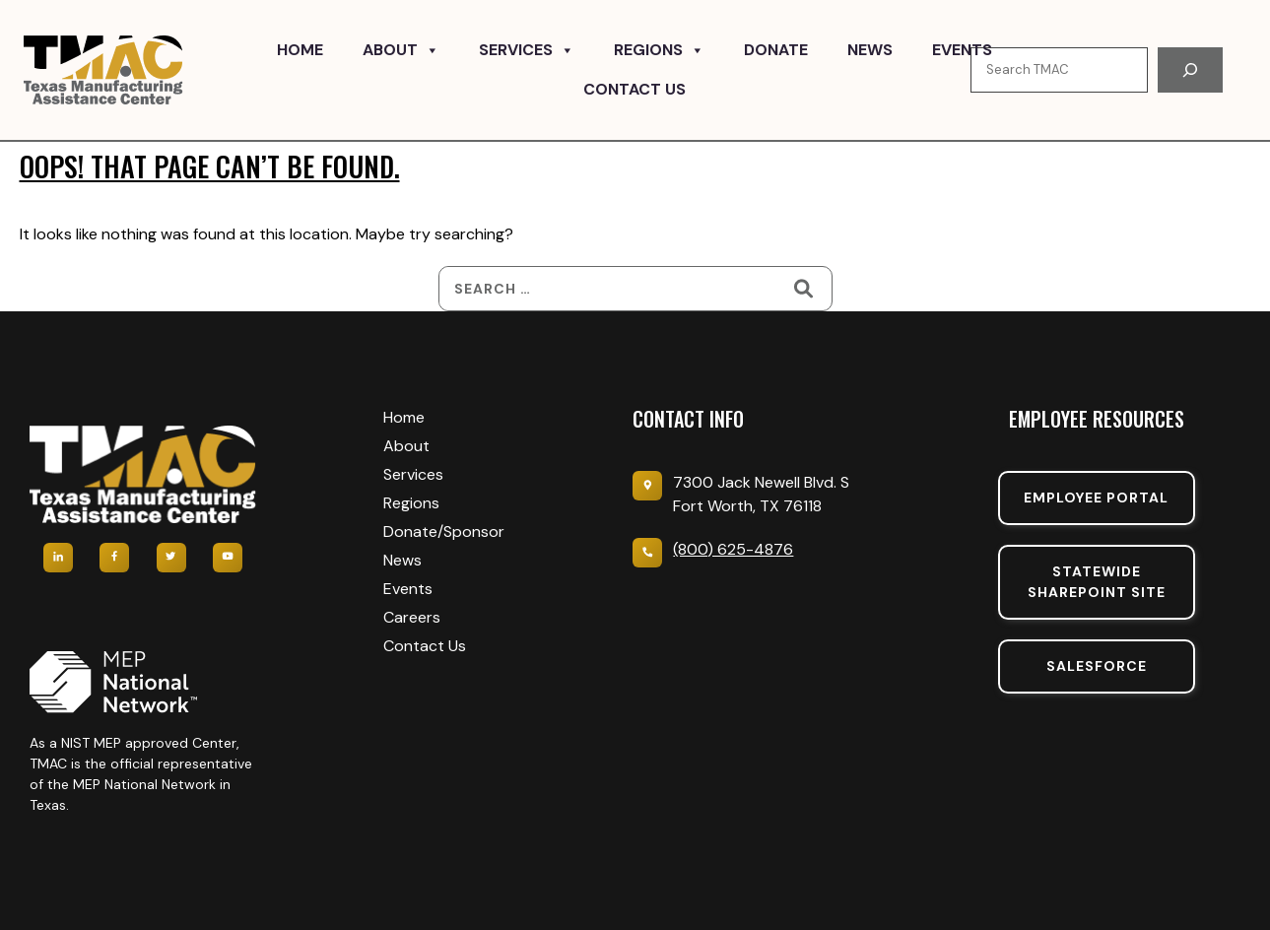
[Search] (1190, 70)
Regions (659, 50)
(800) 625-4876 (733, 549)
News (870, 49)
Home (300, 49)
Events (962, 49)
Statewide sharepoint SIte (1097, 582)
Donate (776, 49)
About (401, 50)
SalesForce (1096, 666)
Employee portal (1096, 497)
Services (526, 50)
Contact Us (634, 89)
